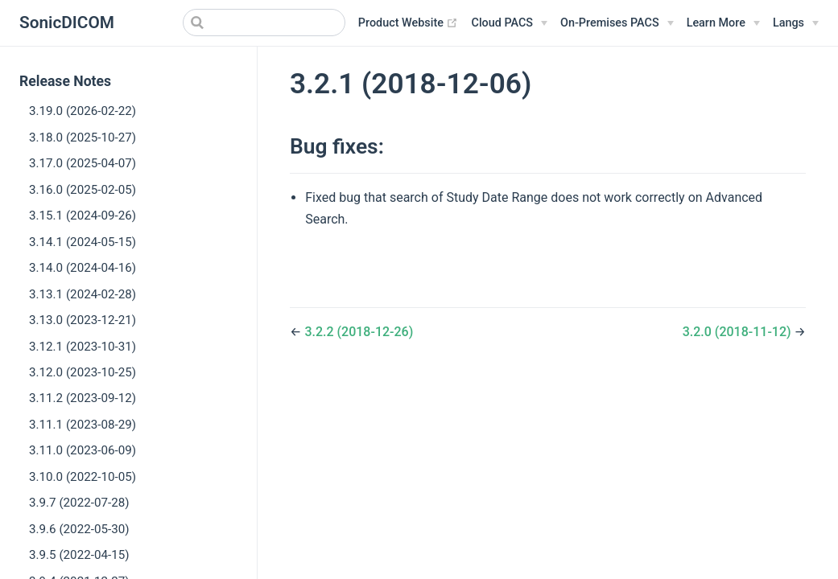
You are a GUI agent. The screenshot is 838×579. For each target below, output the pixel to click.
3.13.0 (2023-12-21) (82, 320)
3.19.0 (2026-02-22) (82, 111)
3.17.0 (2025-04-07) (82, 163)
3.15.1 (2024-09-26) (82, 215)
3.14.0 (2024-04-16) (82, 268)
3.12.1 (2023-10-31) (82, 346)
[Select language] (796, 23)
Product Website (408, 23)
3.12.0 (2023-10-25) (82, 372)
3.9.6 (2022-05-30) (79, 529)
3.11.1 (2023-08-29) (82, 424)
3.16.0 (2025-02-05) (82, 190)
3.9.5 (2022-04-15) (79, 555)
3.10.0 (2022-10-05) (82, 477)
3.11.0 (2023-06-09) (82, 450)
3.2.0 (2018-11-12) (739, 331)
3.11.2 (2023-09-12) (82, 398)
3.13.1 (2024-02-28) (82, 294)
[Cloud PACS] (509, 23)
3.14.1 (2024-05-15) (82, 242)
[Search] (264, 22)
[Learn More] (723, 23)
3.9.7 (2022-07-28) (79, 502)
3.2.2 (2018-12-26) (358, 331)
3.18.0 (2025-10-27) (82, 137)
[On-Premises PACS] (617, 23)
